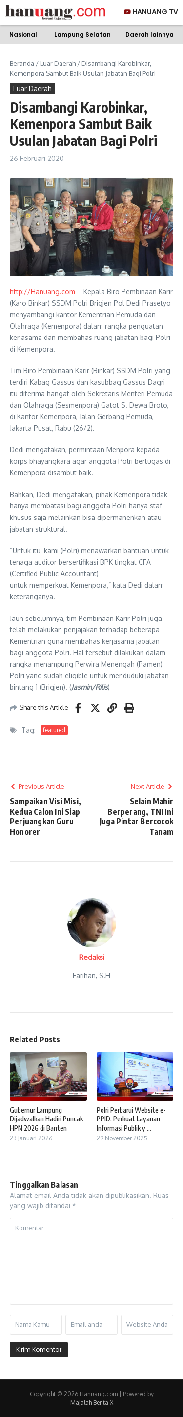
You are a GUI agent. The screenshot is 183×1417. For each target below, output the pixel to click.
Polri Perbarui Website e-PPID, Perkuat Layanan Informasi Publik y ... (131, 1119)
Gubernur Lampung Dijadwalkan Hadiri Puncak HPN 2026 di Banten (46, 1119)
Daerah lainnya (149, 34)
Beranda (22, 63)
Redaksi (91, 957)
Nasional (23, 34)
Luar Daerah (58, 63)
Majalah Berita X (91, 1402)
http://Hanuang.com (42, 291)
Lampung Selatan (82, 34)
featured (54, 730)
